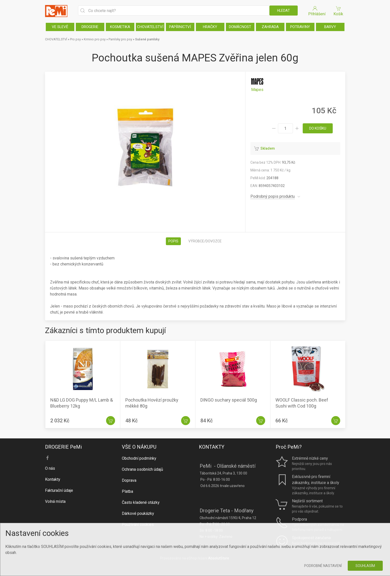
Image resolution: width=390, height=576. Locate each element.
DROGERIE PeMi (63, 447)
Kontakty (52, 479)
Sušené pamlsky (147, 39)
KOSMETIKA (120, 27)
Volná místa (55, 501)
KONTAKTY (211, 447)
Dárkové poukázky (138, 513)
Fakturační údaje (59, 490)
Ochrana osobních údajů (142, 469)
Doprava (129, 480)
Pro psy (75, 39)
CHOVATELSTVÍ (150, 27)
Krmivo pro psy (95, 39)
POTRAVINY (300, 27)
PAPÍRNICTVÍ (180, 27)
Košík (338, 10)
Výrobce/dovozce (205, 241)
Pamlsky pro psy (120, 39)
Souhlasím (365, 566)
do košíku (317, 128)
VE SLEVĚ (60, 27)
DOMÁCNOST (240, 27)
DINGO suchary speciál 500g (228, 400)
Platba (127, 491)
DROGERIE (90, 27)
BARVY (330, 27)
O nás (50, 468)
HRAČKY (210, 27)
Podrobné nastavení (323, 566)
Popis (173, 241)
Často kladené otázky (141, 502)
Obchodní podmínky (139, 458)
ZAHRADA (270, 27)
